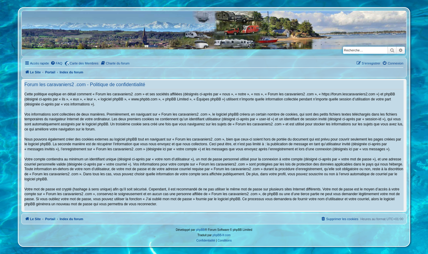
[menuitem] (56, 63)
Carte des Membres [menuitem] (84, 63)
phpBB (200, 229)
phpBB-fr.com (222, 235)
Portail (50, 72)
